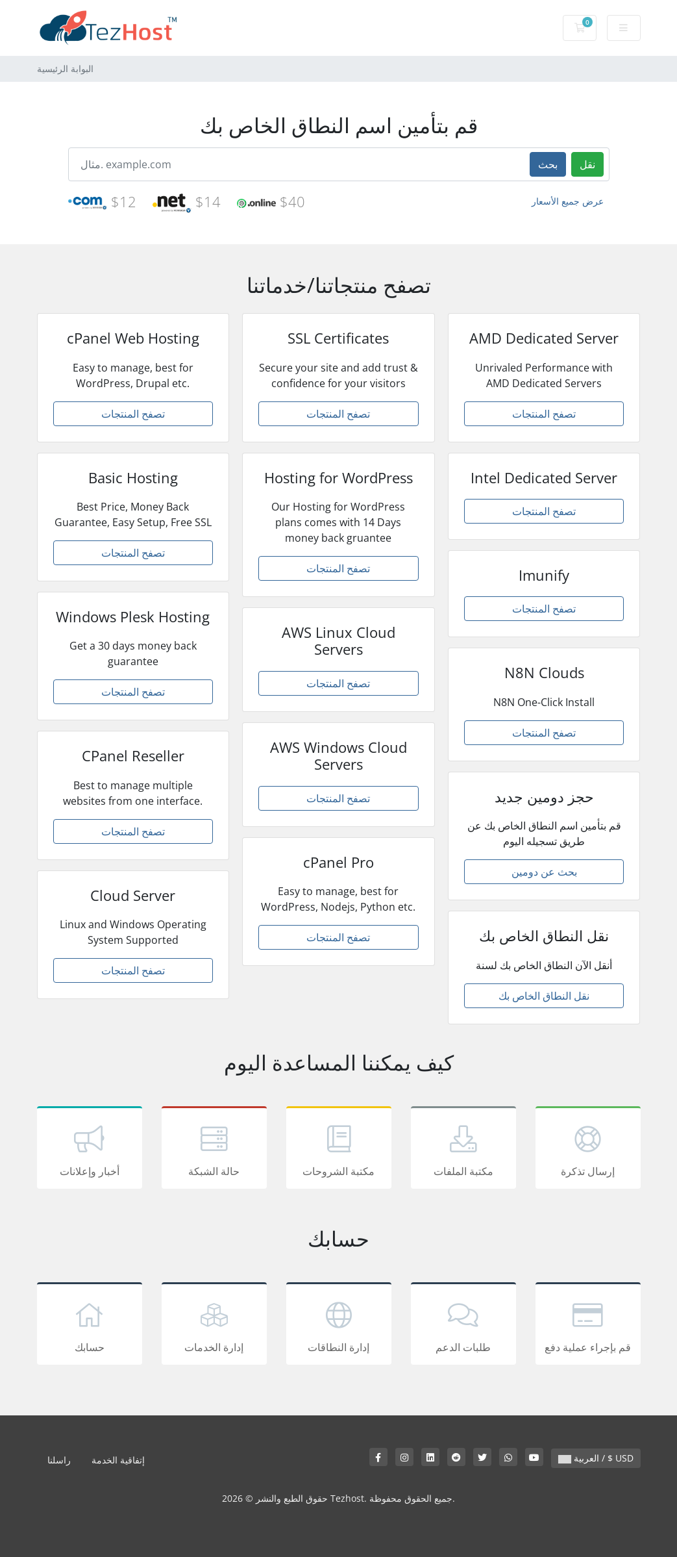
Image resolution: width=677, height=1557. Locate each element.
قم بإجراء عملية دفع (588, 1325)
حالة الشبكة (214, 1149)
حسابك (89, 1325)
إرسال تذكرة (588, 1149)
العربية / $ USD (596, 1458)
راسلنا (59, 1460)
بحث (548, 164)
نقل (587, 164)
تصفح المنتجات (133, 414)
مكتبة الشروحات (338, 1149)
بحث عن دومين (544, 872)
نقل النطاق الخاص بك (544, 996)
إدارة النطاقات (338, 1325)
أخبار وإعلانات (89, 1149)
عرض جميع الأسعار (568, 201)
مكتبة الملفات (463, 1149)
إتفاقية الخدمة (118, 1460)
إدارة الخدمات (214, 1325)
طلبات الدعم (463, 1325)
